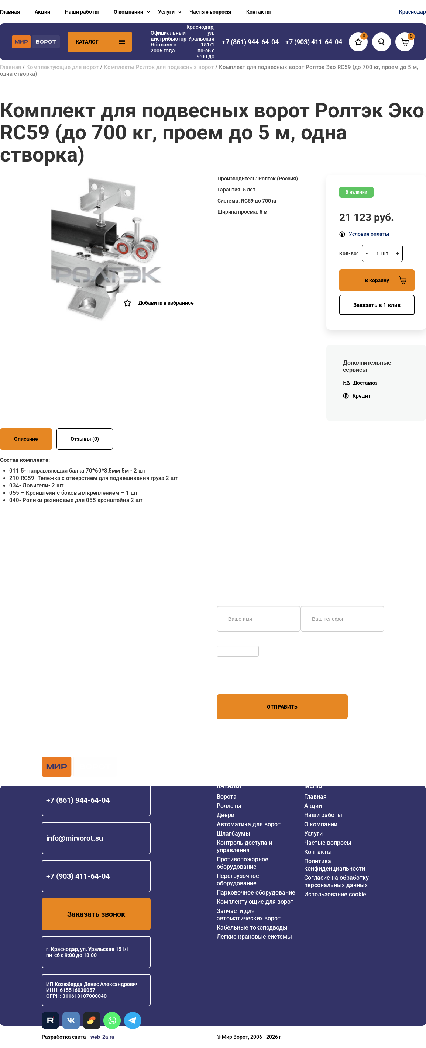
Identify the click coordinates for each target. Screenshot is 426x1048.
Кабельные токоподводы (252, 927)
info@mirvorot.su (74, 838)
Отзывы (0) (85, 439)
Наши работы (82, 12)
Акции (42, 12)
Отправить (282, 707)
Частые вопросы (210, 12)
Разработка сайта (64, 1037)
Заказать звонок (96, 914)
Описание (26, 439)
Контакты (258, 12)
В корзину (385, 280)
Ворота (227, 796)
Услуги (166, 12)
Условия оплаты (369, 234)
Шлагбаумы (233, 833)
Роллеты (229, 805)
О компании (128, 12)
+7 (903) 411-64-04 (78, 876)
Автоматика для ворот (249, 824)
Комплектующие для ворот (62, 67)
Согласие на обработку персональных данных (336, 881)
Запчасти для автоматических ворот (249, 914)
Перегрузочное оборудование (238, 879)
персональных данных (244, 680)
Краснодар (412, 12)
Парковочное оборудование (256, 892)
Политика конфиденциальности (334, 865)
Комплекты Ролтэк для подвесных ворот (159, 67)
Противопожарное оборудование (242, 863)
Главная (10, 12)
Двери (225, 815)
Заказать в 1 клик (377, 305)
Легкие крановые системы (254, 936)
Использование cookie (335, 894)
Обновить (230, 642)
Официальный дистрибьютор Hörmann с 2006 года (168, 41)
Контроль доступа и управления (244, 846)
